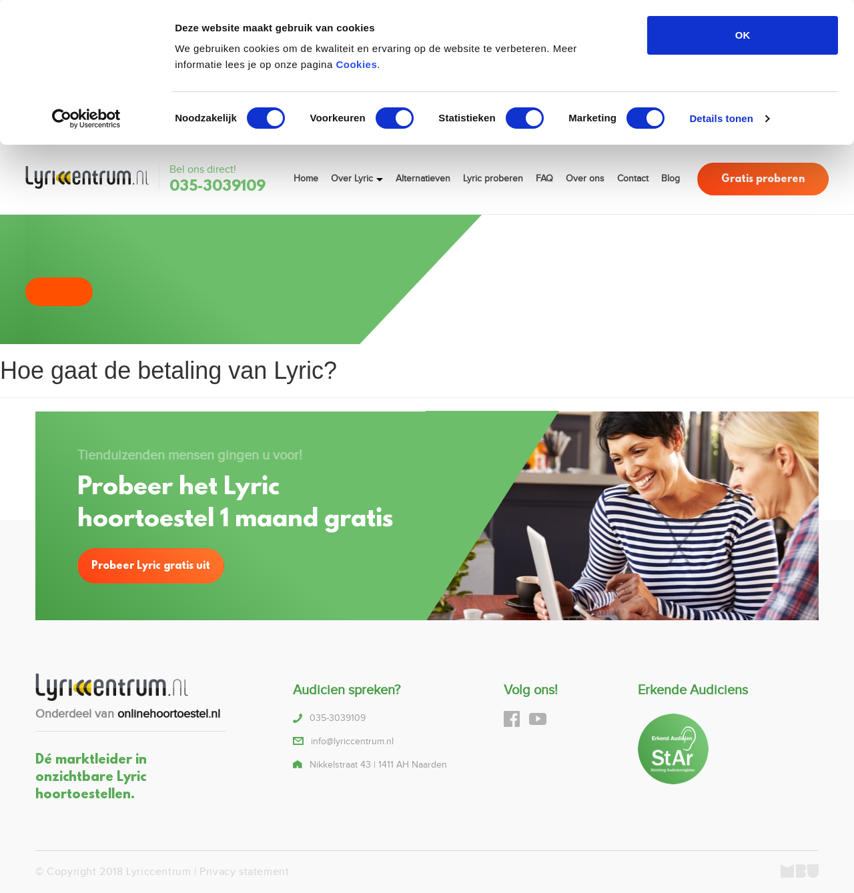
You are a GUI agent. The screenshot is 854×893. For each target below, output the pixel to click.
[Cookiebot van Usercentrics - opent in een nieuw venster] (86, 119)
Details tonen (721, 118)
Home (306, 178)
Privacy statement (244, 872)
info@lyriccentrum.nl (352, 742)
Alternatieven (423, 178)
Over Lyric (352, 178)
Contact (633, 178)
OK (743, 35)
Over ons (585, 178)
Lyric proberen (493, 178)
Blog (670, 178)
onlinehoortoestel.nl (168, 714)
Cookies (356, 64)
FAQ (544, 178)
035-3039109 (217, 187)
